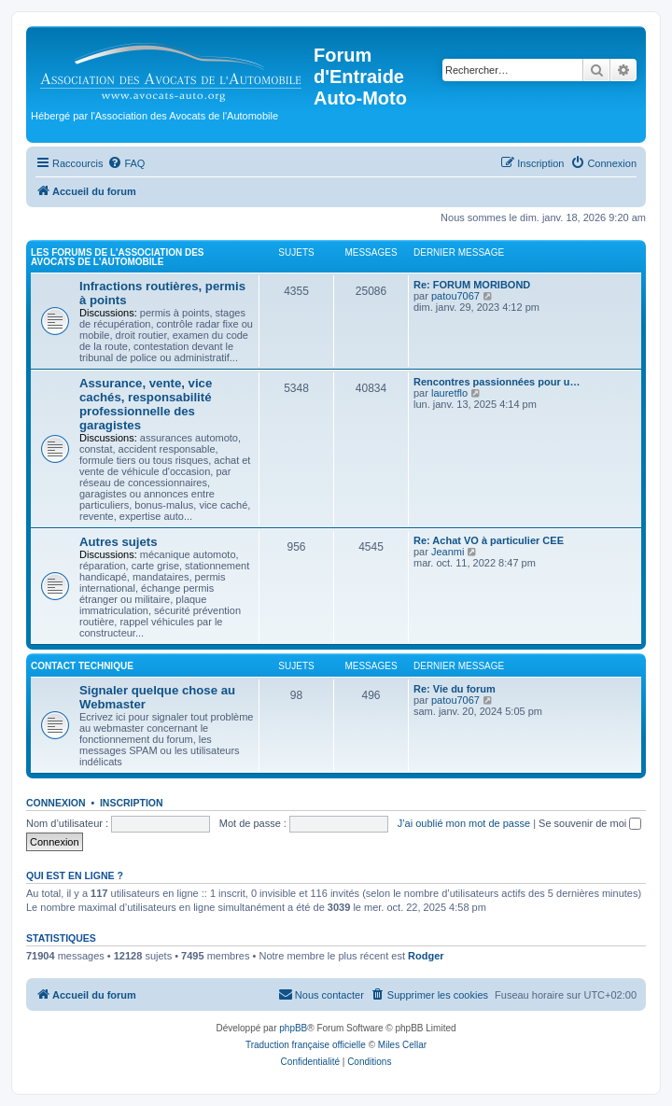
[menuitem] (126, 163)
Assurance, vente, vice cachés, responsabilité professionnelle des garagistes (145, 404)
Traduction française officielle (305, 1045)
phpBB (293, 1028)
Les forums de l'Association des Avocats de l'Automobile (117, 257)
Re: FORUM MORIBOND (471, 284)
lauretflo (449, 393)
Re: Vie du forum (454, 688)
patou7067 (455, 295)
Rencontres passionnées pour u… (496, 381)
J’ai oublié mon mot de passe (464, 823)
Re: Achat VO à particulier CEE (488, 540)
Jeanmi (447, 551)
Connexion (56, 802)
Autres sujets (118, 542)
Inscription (131, 802)
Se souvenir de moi (590, 823)
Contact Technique (82, 666)
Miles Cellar (402, 1045)
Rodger (426, 955)
